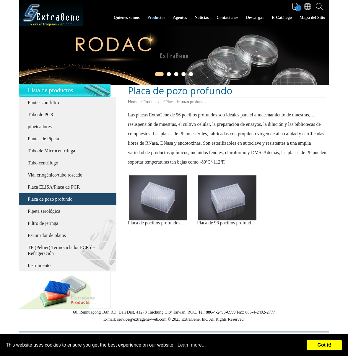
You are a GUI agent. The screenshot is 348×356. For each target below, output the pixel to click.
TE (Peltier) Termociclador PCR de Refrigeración (61, 250)
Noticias (202, 17)
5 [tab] (192, 75)
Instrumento (39, 265)
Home (133, 101)
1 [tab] (158, 75)
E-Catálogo (282, 17)
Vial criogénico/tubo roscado (55, 174)
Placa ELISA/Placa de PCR (54, 186)
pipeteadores (40, 126)
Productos (156, 17)
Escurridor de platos (47, 235)
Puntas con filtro (43, 102)
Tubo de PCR (40, 114)
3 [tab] (177, 75)
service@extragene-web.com (142, 319)
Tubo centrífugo (43, 162)
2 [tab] (170, 75)
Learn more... (192, 344)
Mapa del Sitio (312, 17)
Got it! (324, 344)
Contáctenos (227, 17)
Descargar (255, 17)
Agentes (180, 17)
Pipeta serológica (44, 211)
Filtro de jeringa (43, 223)
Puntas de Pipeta (43, 138)
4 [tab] (185, 75)
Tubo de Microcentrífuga (51, 150)
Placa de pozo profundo (50, 199)
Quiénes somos (127, 17)
